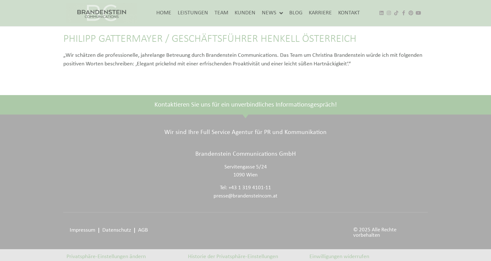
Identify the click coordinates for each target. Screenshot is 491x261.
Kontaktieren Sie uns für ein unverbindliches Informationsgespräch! (245, 104)
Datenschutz (116, 230)
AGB (143, 230)
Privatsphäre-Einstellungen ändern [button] (106, 257)
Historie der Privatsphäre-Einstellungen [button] (233, 257)
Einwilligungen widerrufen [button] (339, 257)
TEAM (221, 13)
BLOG (295, 13)
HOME (163, 13)
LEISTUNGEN (193, 13)
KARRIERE (320, 13)
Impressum (82, 230)
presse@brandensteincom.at (245, 196)
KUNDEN (245, 13)
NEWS (272, 13)
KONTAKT (349, 13)
